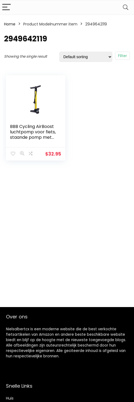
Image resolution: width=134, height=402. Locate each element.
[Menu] (6, 7)
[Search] (125, 7)
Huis (10, 398)
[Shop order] (85, 57)
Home (9, 24)
